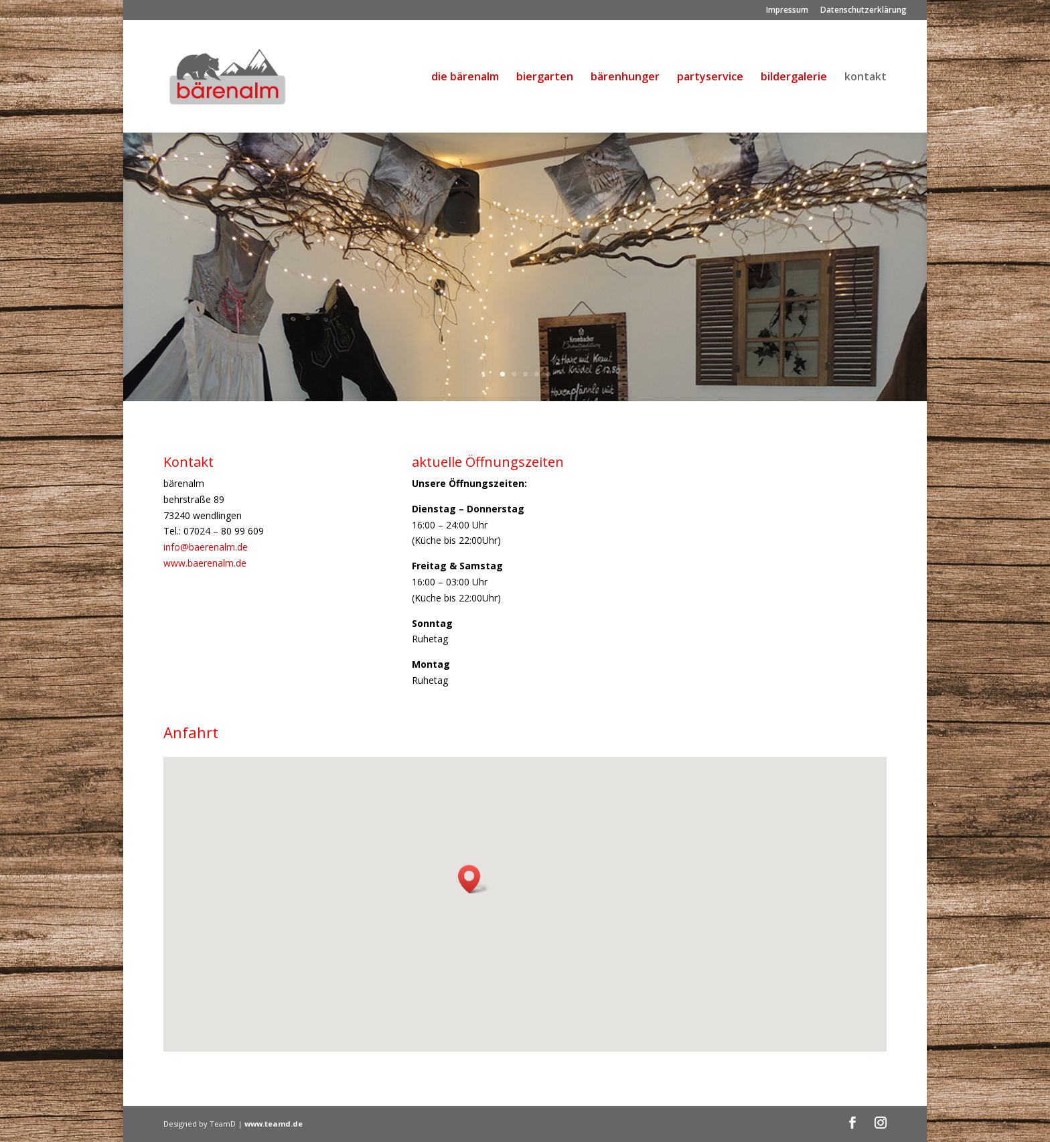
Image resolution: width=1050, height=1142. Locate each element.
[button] (473, 879)
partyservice (710, 78)
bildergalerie (794, 78)
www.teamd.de (273, 1124)
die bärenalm (465, 78)
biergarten (544, 78)
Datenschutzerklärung (863, 10)
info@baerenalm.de (205, 547)
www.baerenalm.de (204, 563)
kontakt (865, 78)
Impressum (787, 10)
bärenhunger (625, 78)
